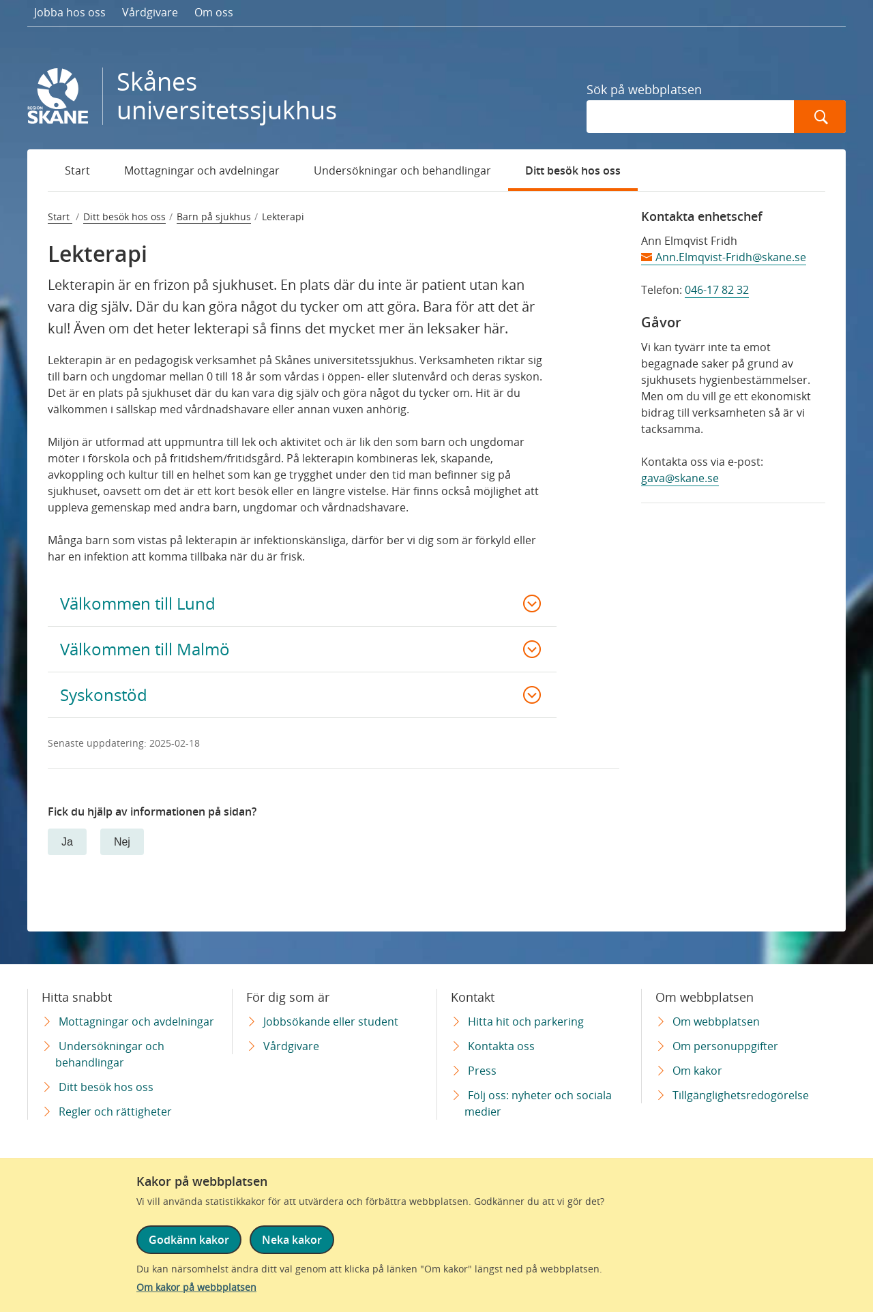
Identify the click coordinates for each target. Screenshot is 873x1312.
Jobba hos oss (70, 12)
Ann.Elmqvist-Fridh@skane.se (730, 257)
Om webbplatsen (716, 1021)
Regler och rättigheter (115, 1111)
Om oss (213, 12)
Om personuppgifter (725, 1046)
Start (77, 170)
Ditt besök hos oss (573, 170)
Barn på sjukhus (214, 216)
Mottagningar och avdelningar (202, 170)
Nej (122, 842)
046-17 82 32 (717, 289)
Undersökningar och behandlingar (402, 170)
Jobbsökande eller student (330, 1021)
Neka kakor (292, 1239)
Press (482, 1070)
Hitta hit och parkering (526, 1021)
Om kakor (697, 1070)
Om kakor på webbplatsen (196, 1287)
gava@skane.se (680, 478)
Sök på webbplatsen (644, 89)
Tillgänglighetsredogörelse (740, 1095)
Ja (67, 842)
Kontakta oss (501, 1046)
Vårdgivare (150, 12)
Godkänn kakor (189, 1239)
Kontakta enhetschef (702, 216)
